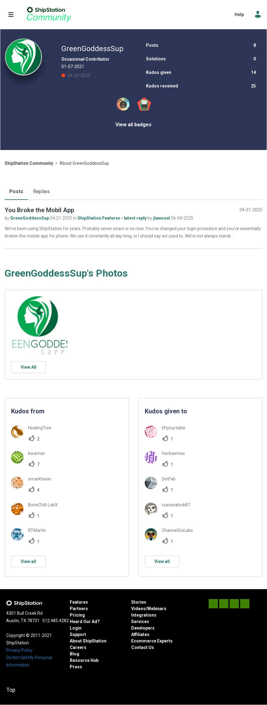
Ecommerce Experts (152, 640)
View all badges (133, 125)
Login (75, 628)
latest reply (136, 218)
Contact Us (142, 647)
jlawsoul (162, 218)
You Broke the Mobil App (39, 210)
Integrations (143, 615)
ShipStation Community (49, 14)
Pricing (77, 615)
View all (28, 561)
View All (28, 367)
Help (239, 14)
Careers (78, 647)
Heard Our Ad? (85, 621)
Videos (138, 608)
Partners (79, 608)
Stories (138, 602)
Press (76, 666)
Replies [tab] (41, 191)
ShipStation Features (99, 218)
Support (78, 634)
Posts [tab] (16, 191)
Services (140, 621)
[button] (39, 325)
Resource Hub (84, 660)
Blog (74, 653)
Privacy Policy (19, 650)
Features (79, 602)
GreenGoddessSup (30, 218)
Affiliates (140, 634)
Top (10, 690)
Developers (143, 628)
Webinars (156, 608)
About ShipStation (88, 640)
